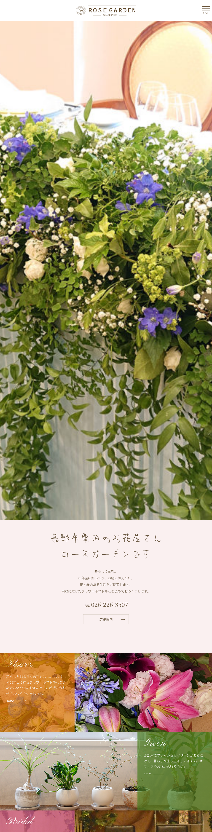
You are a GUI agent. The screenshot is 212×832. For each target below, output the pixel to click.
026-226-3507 (109, 604)
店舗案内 (106, 619)
